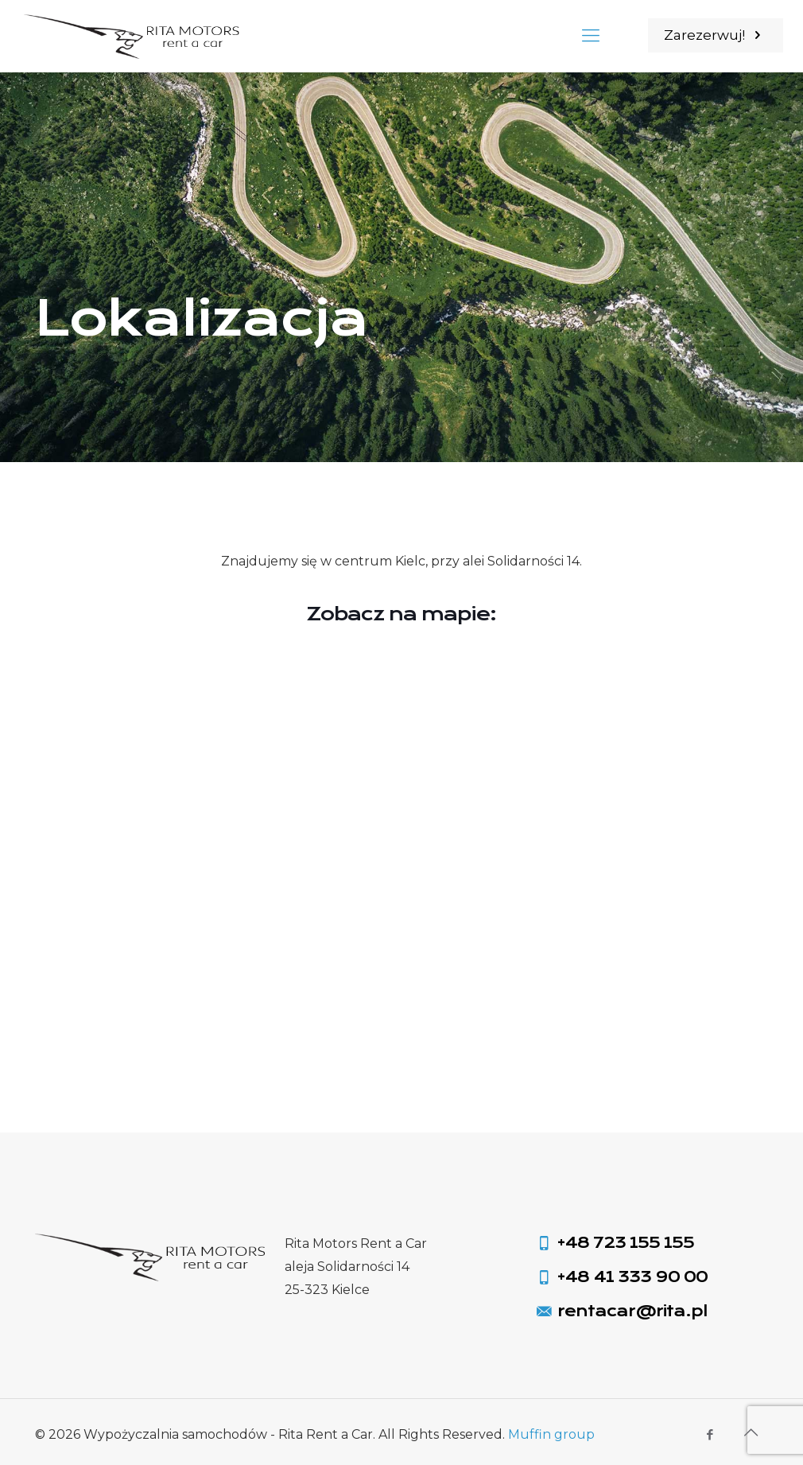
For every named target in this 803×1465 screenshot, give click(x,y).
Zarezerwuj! (715, 35)
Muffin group (551, 1434)
